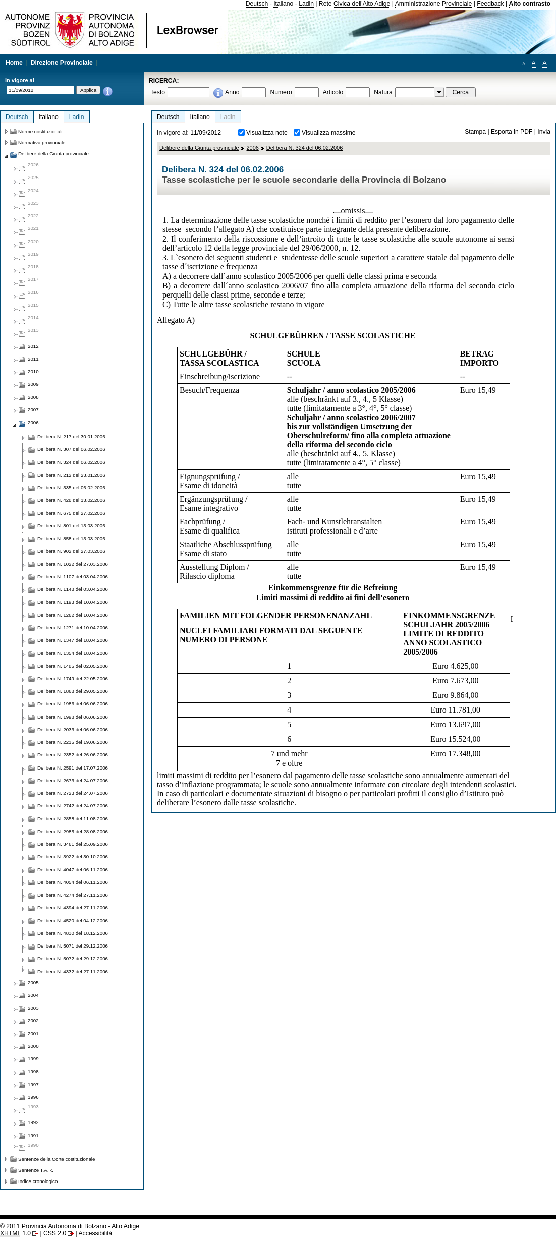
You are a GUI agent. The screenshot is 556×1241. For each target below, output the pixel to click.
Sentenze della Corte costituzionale (56, 1159)
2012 (33, 346)
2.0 (54, 1233)
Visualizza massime (329, 132)
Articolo (333, 92)
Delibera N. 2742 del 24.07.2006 (72, 805)
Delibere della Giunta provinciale (199, 148)
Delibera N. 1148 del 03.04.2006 (72, 589)
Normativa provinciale (41, 142)
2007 (33, 409)
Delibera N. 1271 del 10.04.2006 (72, 627)
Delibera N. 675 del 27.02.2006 (71, 513)
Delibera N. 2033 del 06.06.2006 (72, 729)
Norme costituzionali (40, 131)
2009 (33, 384)
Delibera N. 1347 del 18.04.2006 (72, 640)
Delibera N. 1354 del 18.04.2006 (72, 653)
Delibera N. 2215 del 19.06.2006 (72, 742)
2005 (33, 982)
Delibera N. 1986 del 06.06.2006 (72, 703)
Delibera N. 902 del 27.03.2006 (71, 551)
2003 (33, 1008)
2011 (33, 359)
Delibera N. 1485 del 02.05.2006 (72, 666)
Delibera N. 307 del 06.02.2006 (71, 449)
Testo (157, 92)
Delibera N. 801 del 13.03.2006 (71, 525)
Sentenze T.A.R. (35, 1170)
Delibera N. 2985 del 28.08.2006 (72, 831)
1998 (33, 1071)
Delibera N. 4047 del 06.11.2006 (72, 869)
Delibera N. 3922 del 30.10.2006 (72, 856)
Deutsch (257, 3)
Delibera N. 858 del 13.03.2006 (71, 538)
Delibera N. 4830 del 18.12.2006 (72, 933)
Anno (232, 92)
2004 (33, 995)
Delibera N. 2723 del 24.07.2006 (72, 793)
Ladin (306, 3)
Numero (281, 92)
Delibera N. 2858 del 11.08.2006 (72, 818)
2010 (33, 371)
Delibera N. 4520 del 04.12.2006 (72, 920)
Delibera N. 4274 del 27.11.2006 (72, 895)
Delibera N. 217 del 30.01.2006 (71, 436)
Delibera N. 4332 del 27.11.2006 (72, 971)
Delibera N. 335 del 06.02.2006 (71, 487)
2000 (33, 1046)
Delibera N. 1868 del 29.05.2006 (72, 691)
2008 (33, 397)
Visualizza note (267, 132)
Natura (383, 92)
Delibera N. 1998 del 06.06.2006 (72, 717)
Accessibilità (95, 1233)
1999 (33, 1058)
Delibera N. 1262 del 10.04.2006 (72, 615)
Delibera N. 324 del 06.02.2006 (304, 148)
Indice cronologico (38, 1181)
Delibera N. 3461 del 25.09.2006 (72, 844)
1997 (33, 1084)
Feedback (490, 3)
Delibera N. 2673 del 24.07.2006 (72, 780)
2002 (33, 1020)
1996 (33, 1097)
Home (14, 62)
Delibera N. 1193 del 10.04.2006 (72, 602)
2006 (252, 148)
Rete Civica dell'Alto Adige (355, 3)
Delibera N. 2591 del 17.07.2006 (72, 768)
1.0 (15, 1233)
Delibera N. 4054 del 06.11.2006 (72, 882)
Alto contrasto (529, 3)
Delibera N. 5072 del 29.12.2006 (72, 958)
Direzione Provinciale (62, 62)
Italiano (283, 3)
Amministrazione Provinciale (433, 3)
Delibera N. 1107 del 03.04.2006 (72, 576)
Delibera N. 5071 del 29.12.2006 (72, 946)
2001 (33, 1033)
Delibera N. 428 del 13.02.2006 (71, 500)
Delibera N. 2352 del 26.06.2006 (72, 754)
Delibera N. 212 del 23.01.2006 (71, 475)
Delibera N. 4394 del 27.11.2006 (72, 907)
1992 (33, 1122)
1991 (33, 1135)
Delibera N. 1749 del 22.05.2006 (72, 678)
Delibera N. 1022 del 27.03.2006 (72, 564)
